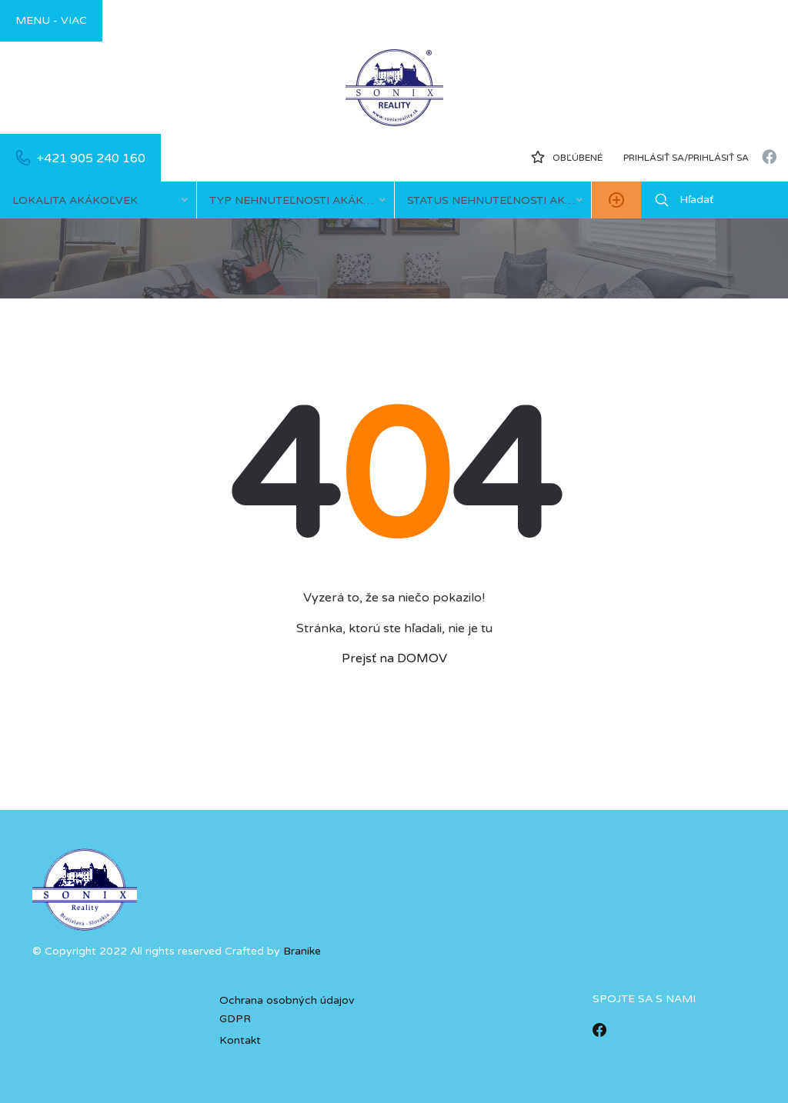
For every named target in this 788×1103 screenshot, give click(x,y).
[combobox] (98, 200)
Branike (302, 951)
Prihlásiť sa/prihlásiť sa (686, 157)
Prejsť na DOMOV (394, 658)
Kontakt (240, 1040)
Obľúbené (567, 157)
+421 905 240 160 (91, 158)
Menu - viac (51, 20)
